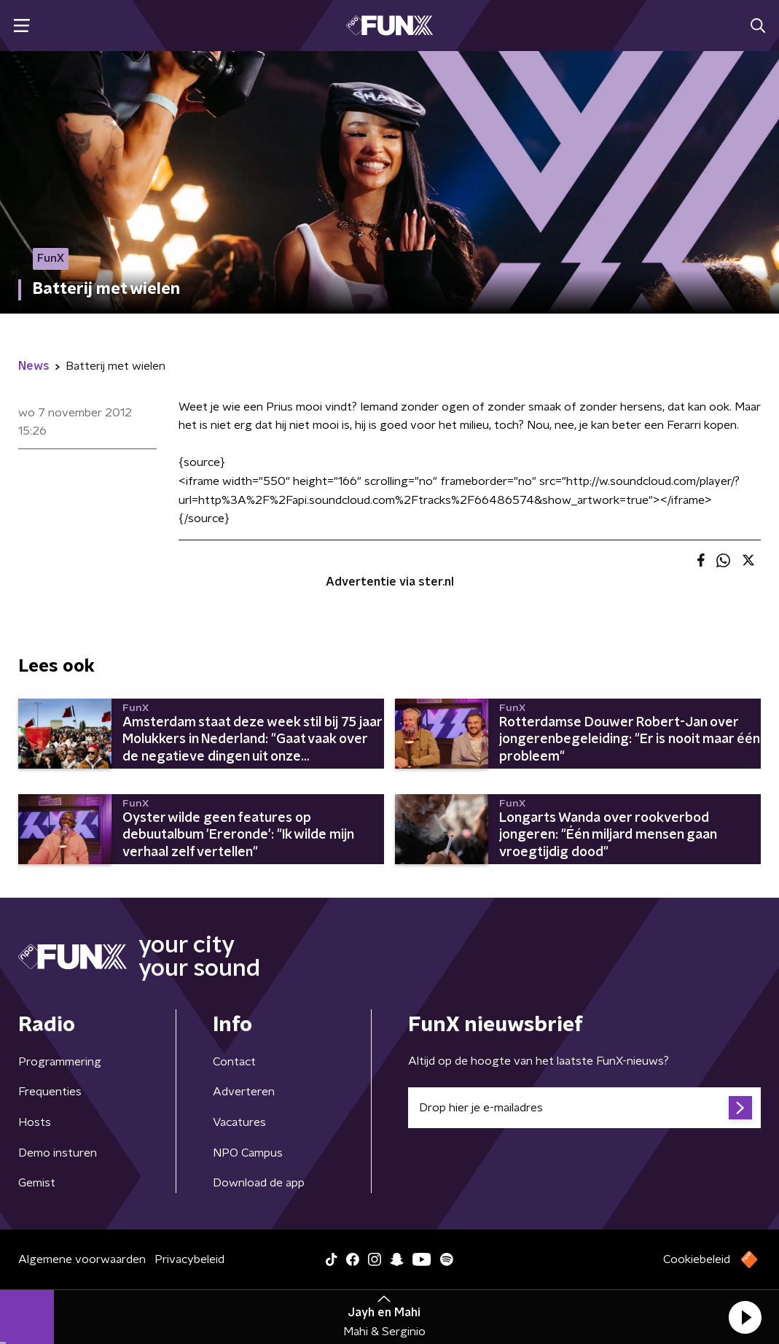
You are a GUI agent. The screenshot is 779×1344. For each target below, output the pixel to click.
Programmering (59, 1062)
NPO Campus (248, 1153)
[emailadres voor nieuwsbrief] (585, 1107)
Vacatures (239, 1122)
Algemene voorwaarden (82, 1259)
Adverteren (244, 1092)
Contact (234, 1062)
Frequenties (50, 1092)
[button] (744, 1317)
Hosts (34, 1122)
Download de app (259, 1183)
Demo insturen (57, 1153)
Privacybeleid (189, 1259)
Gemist (36, 1183)
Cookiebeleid (696, 1259)
